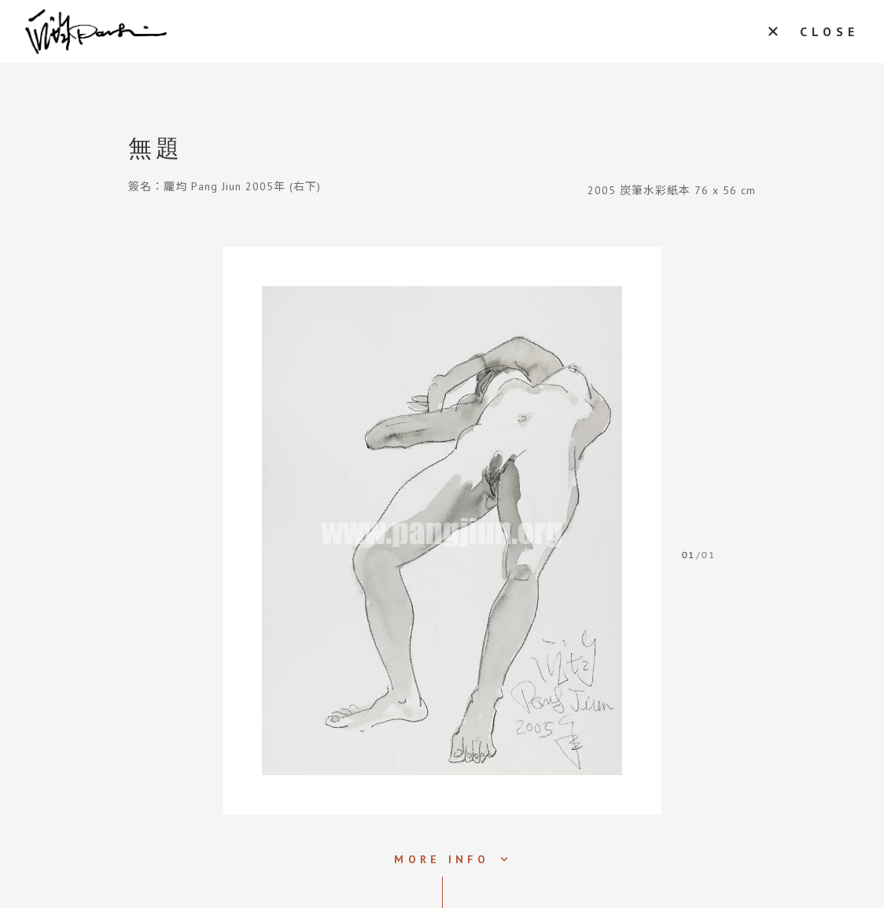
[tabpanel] (442, 530)
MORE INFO (441, 859)
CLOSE (829, 31)
